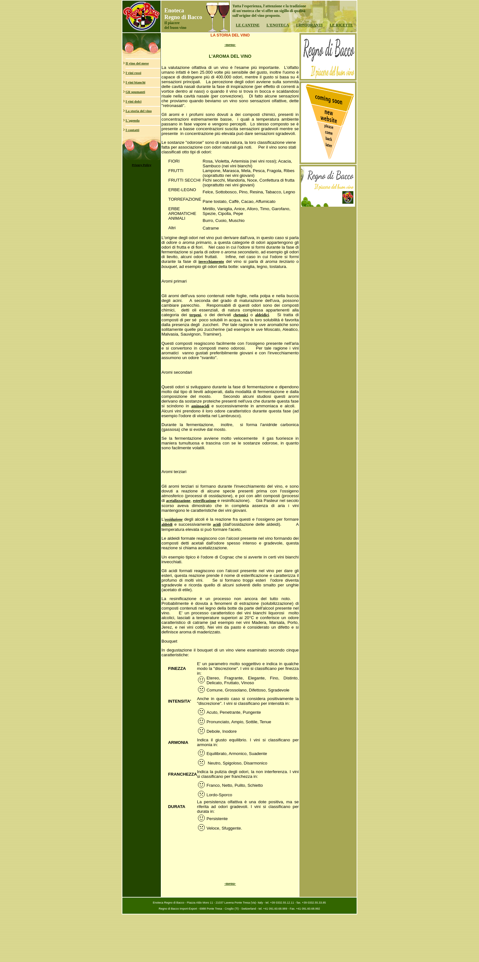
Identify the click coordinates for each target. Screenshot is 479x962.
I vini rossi (133, 73)
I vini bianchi (135, 82)
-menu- (230, 45)
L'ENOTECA (277, 25)
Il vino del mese (137, 63)
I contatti (132, 130)
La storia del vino (139, 111)
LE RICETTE (341, 25)
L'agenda (133, 120)
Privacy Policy (141, 165)
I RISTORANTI (309, 25)
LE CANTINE (247, 25)
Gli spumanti (135, 92)
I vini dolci (133, 101)
